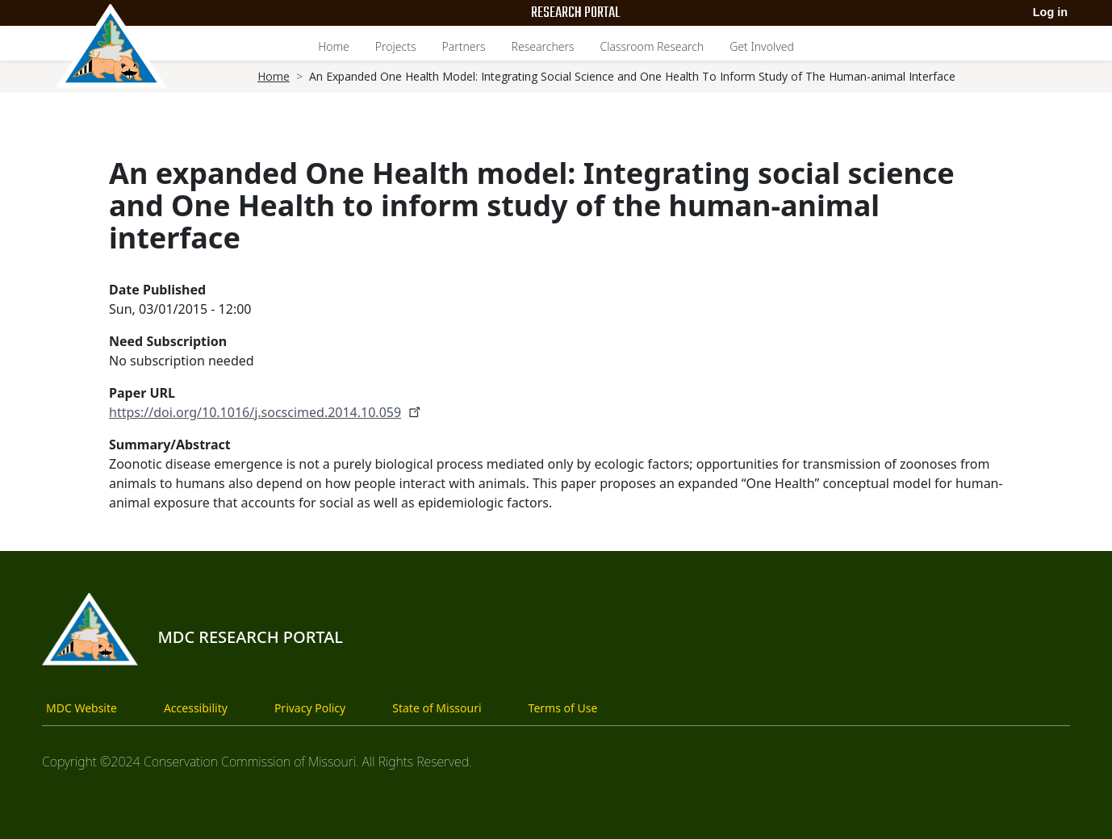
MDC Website (81, 708)
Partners (463, 46)
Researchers (543, 46)
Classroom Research (652, 46)
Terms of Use (563, 708)
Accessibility (196, 708)
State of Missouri (436, 708)
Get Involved (761, 46)
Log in (1050, 12)
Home (333, 46)
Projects (395, 46)
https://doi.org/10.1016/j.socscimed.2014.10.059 (266, 412)
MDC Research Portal (250, 637)
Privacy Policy (309, 708)
